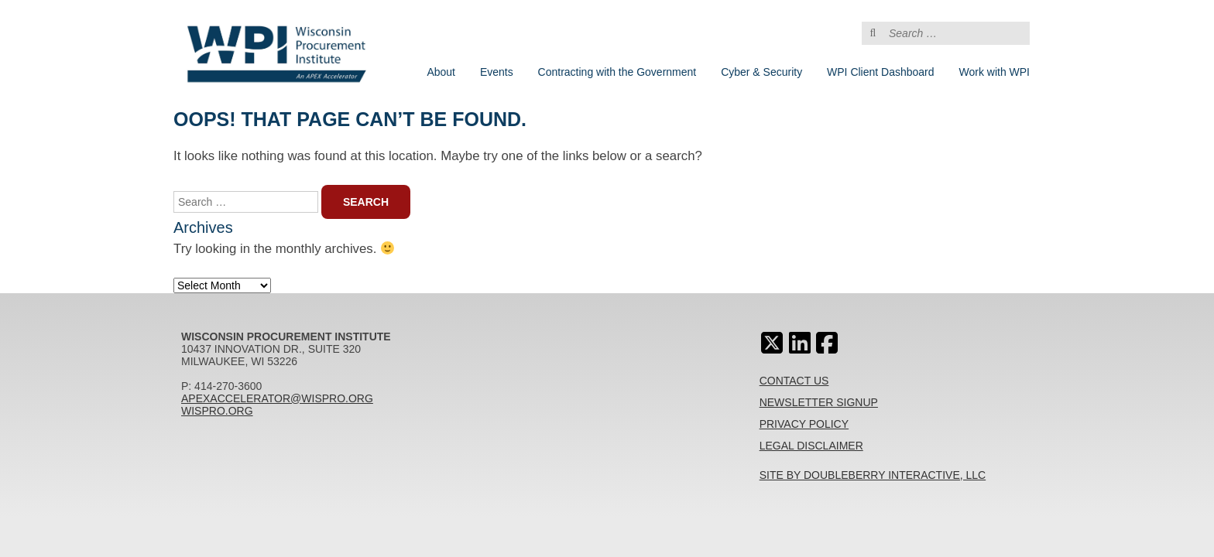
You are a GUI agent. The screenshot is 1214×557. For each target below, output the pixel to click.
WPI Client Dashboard (881, 72)
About (441, 72)
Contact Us (794, 380)
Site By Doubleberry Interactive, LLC (873, 475)
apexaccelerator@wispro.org (277, 398)
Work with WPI (994, 72)
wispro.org (217, 411)
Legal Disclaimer (811, 445)
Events (496, 72)
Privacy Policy (804, 424)
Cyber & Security (761, 72)
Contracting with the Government (617, 72)
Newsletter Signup (819, 402)
